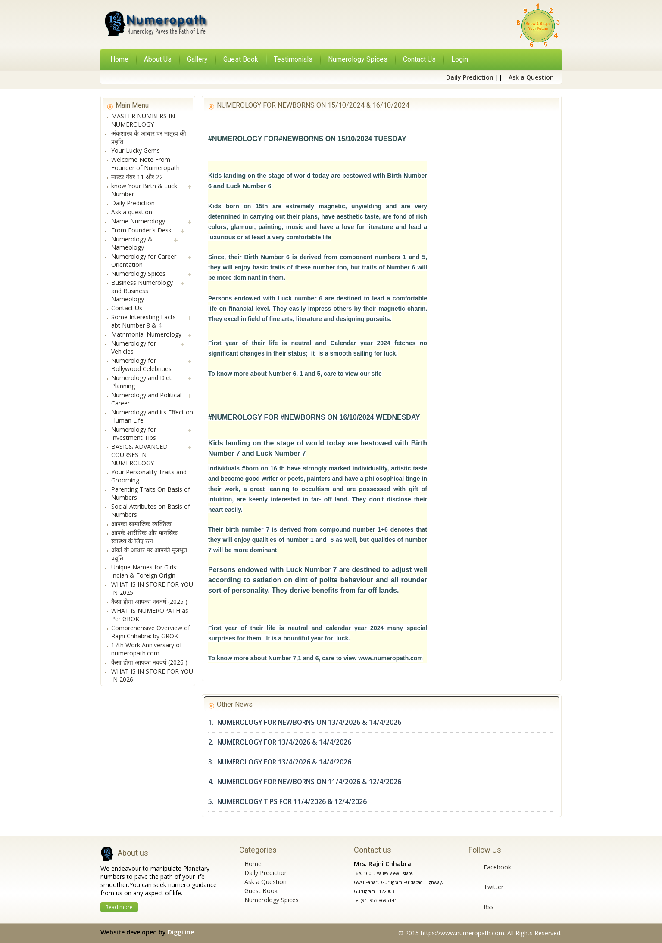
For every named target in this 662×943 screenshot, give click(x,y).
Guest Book (261, 891)
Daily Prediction (266, 873)
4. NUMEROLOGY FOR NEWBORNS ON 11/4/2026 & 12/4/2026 (304, 781)
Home (119, 59)
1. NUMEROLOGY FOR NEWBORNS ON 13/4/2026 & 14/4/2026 (304, 722)
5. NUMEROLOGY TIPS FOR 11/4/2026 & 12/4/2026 (287, 801)
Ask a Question (265, 882)
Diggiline (181, 932)
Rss (488, 907)
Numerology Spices (271, 900)
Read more (119, 907)
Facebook (497, 867)
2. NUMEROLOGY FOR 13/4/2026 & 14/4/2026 (279, 742)
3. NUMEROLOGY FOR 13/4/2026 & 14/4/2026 (279, 762)
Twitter (493, 887)
